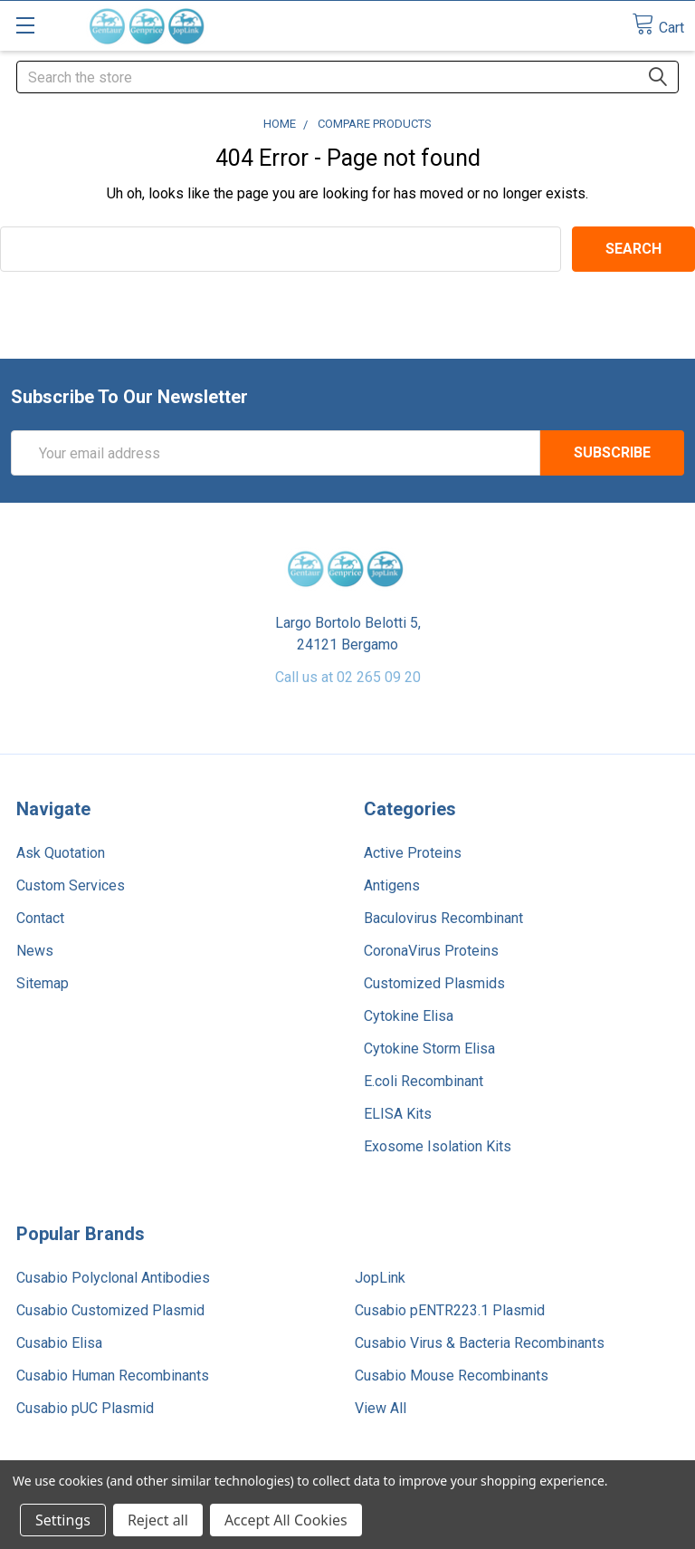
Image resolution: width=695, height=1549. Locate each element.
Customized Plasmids (434, 983)
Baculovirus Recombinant (443, 918)
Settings (62, 1520)
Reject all (158, 1520)
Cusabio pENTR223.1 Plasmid (450, 1310)
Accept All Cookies (286, 1520)
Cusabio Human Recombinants (112, 1375)
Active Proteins (413, 852)
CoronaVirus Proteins (431, 950)
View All (380, 1408)
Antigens (392, 885)
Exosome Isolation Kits (437, 1146)
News (34, 950)
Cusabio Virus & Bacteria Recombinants (480, 1343)
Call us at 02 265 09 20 (348, 677)
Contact (40, 918)
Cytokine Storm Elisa (429, 1048)
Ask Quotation (60, 852)
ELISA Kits (398, 1113)
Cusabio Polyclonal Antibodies (113, 1277)
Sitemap (42, 983)
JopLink (380, 1277)
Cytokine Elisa (408, 1016)
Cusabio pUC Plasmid (85, 1408)
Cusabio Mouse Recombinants (451, 1375)
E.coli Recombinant (423, 1081)
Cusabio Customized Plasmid (110, 1310)
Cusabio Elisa (59, 1343)
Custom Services (70, 885)
